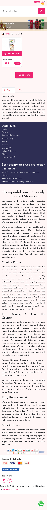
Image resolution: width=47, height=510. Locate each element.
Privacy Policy (7, 139)
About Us (6, 154)
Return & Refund (9, 151)
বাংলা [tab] (20, 90)
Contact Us (7, 148)
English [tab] (8, 90)
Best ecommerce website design (23, 164)
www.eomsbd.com (10, 489)
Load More (24, 75)
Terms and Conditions (11, 136)
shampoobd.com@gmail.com (20, 182)
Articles (5, 145)
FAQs (4, 142)
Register (5, 132)
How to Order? (8, 157)
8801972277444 (15, 179)
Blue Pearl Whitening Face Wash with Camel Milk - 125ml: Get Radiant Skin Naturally (11, 60)
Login (4, 129)
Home (5, 33)
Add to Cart (12, 54)
